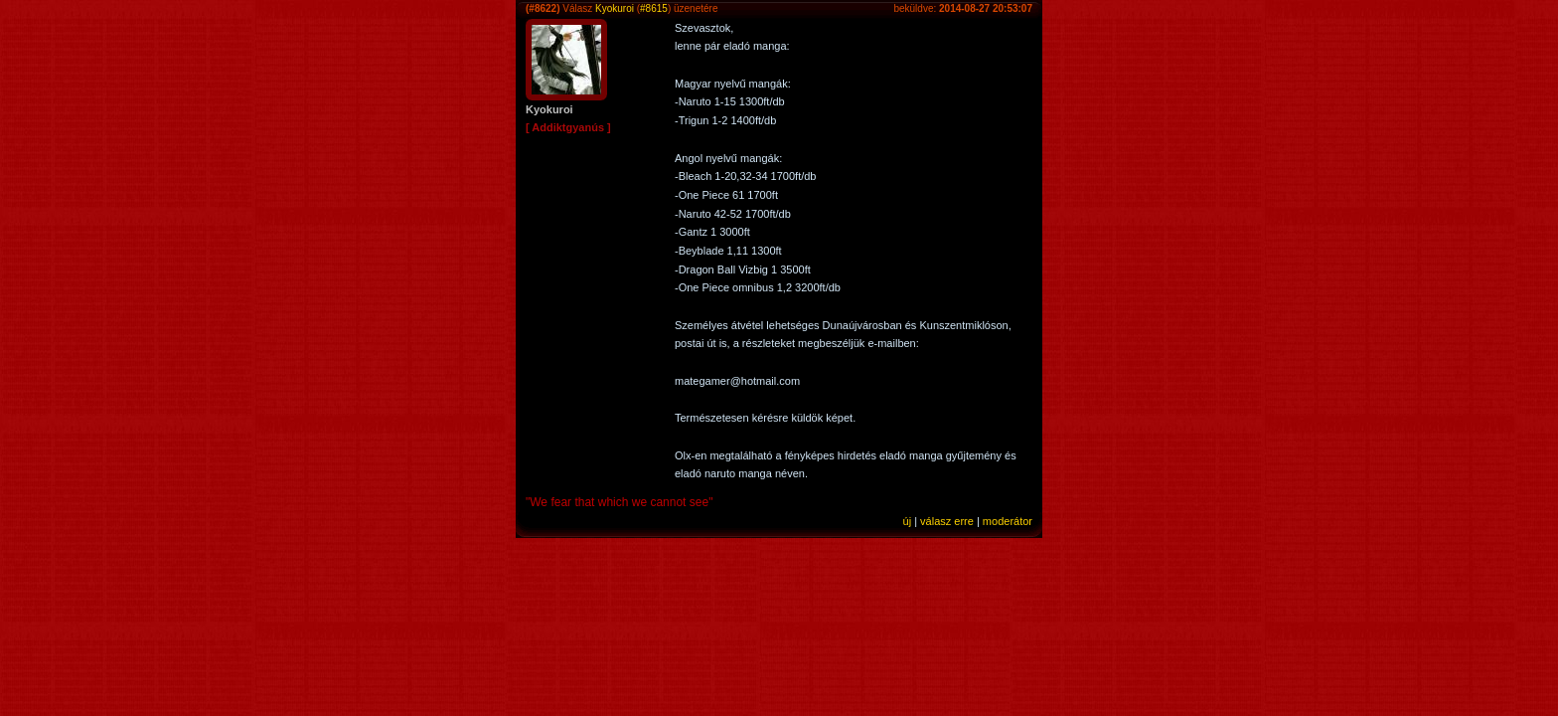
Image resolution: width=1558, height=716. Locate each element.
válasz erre (947, 521)
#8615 (654, 8)
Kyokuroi (614, 8)
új (907, 521)
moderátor (1007, 521)
